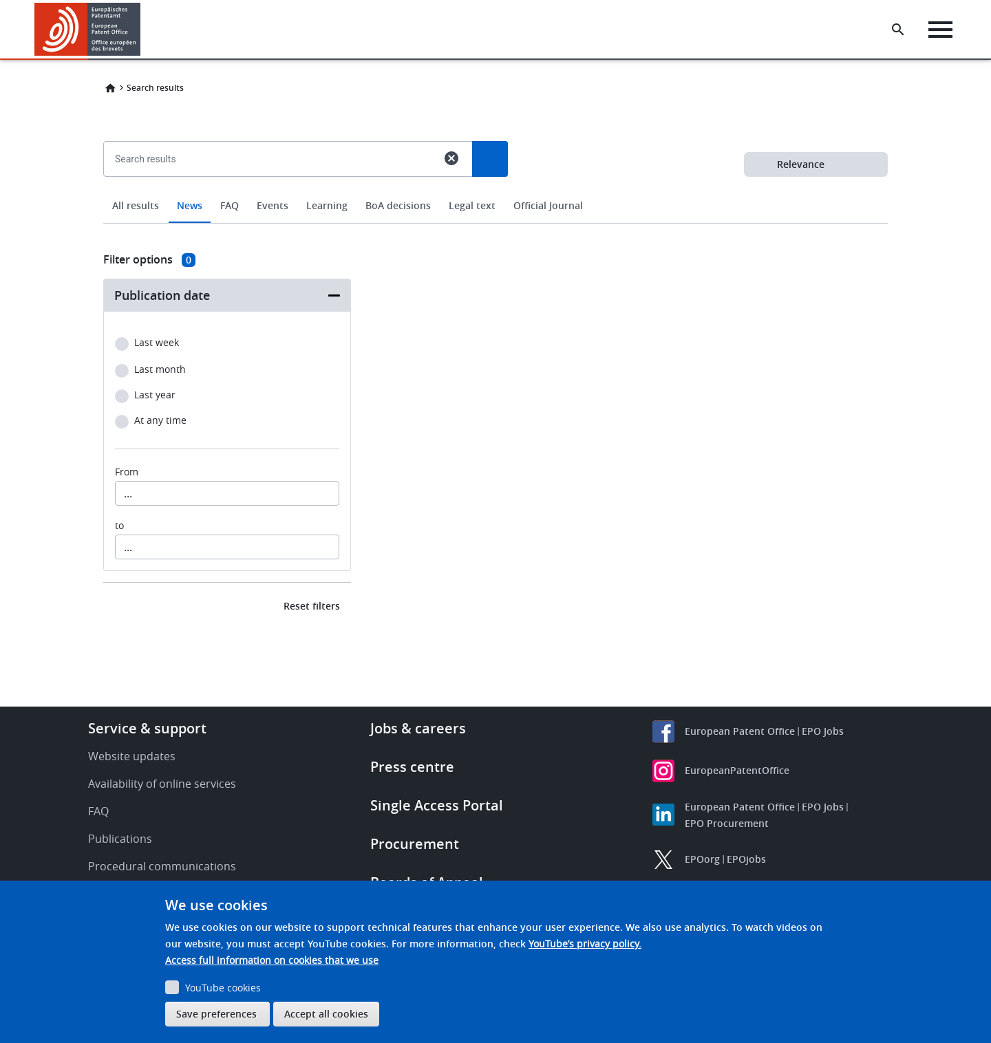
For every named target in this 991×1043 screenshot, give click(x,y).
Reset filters (312, 605)
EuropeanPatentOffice (737, 770)
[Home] (87, 29)
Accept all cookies (326, 1013)
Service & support (147, 728)
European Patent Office (740, 731)
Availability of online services (162, 783)
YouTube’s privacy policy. (585, 943)
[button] (143, 29)
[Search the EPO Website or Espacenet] (898, 29)
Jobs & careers (418, 728)
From (126, 472)
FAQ (229, 205)
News (189, 205)
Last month (160, 370)
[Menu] (940, 30)
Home (110, 88)
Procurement (414, 844)
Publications (120, 838)
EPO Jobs (823, 731)
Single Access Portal (436, 805)
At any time (160, 421)
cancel (451, 158)
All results (135, 205)
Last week (156, 343)
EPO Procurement (727, 823)
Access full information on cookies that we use (272, 960)
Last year (154, 395)
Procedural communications (162, 866)
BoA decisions (398, 205)
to (119, 525)
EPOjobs (746, 858)
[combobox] (495, 190)
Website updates (131, 756)
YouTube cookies (223, 987)
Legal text (472, 205)
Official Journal (548, 205)
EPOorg (702, 858)
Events (272, 205)
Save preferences (216, 1013)
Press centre (412, 766)
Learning (327, 205)
